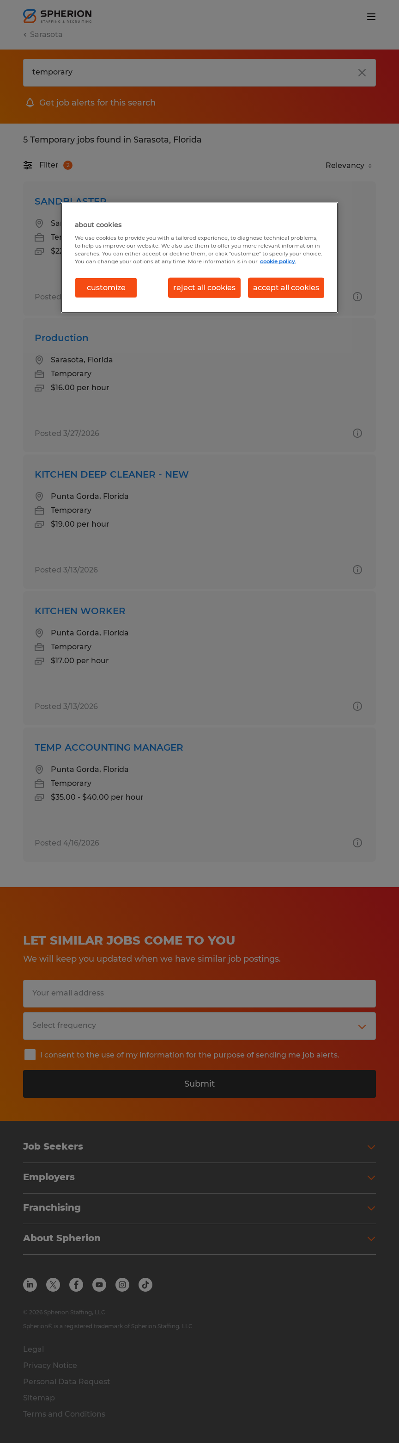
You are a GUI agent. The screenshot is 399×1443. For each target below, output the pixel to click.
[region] (199, 257)
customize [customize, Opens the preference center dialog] (106, 287)
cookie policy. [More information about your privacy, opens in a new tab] (278, 261)
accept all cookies (286, 287)
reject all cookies (204, 287)
